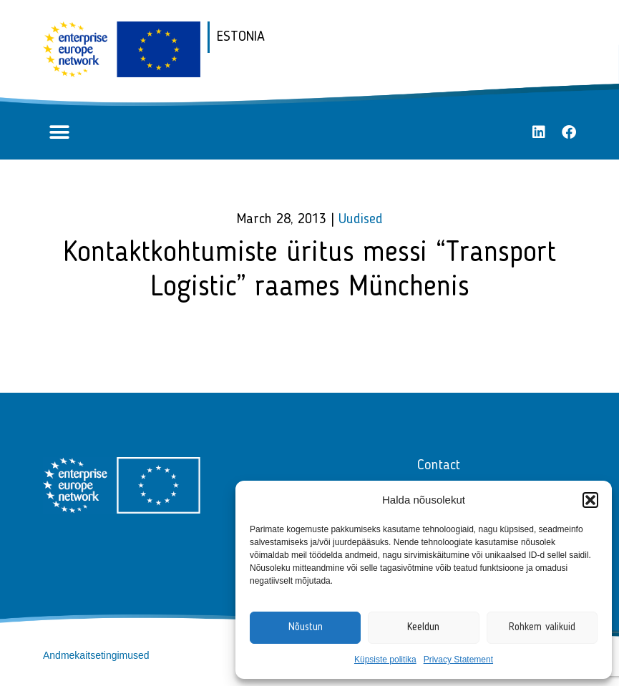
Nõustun (305, 627)
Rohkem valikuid (542, 627)
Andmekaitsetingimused (96, 655)
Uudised (360, 219)
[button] (590, 500)
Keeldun (423, 627)
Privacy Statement (458, 660)
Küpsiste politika (385, 660)
